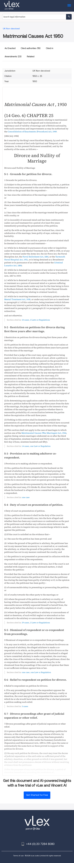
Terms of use (18, 856)
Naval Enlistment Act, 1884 (35, 256)
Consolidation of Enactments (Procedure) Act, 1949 (32, 131)
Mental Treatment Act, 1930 (17, 299)
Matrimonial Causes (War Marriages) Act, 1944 (43, 433)
